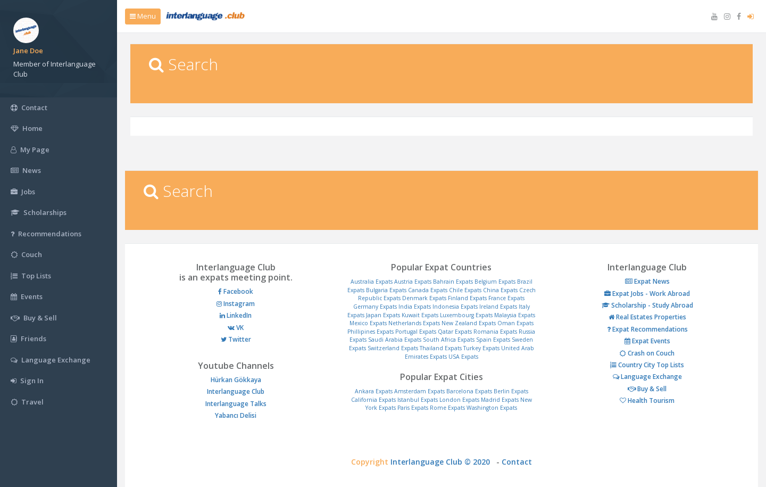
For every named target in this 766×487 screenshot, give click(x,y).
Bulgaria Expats (386, 290)
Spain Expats (493, 339)
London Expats (459, 399)
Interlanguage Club (235, 391)
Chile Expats (465, 290)
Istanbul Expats (417, 399)
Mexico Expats (368, 323)
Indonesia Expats (455, 306)
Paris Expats (412, 407)
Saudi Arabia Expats (394, 339)
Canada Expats (427, 290)
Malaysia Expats (514, 315)
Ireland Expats (498, 306)
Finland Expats (467, 298)
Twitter (236, 339)
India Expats (414, 306)
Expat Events (647, 340)
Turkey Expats (481, 348)
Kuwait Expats (420, 315)
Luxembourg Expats (466, 315)
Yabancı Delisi (235, 415)
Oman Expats (515, 323)
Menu (143, 16)
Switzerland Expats (393, 348)
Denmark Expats (424, 298)
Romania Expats (495, 331)
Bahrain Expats (453, 281)
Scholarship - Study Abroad (647, 305)
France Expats (506, 298)
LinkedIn (236, 315)
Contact (517, 462)
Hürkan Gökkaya (236, 379)
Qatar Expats (455, 331)
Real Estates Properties (647, 316)
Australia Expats (372, 281)
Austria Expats (412, 281)
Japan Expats (383, 315)
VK (236, 327)
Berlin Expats (511, 391)
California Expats (373, 399)
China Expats (500, 290)
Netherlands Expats (414, 323)
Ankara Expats (374, 391)
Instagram (236, 303)
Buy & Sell (647, 388)
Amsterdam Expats (419, 391)
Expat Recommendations (647, 329)
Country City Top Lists (647, 364)
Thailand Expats (441, 348)
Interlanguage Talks (236, 403)
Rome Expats (447, 407)
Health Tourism (647, 400)
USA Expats (463, 356)
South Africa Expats (448, 339)
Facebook (235, 291)
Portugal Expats (415, 331)
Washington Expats (492, 407)
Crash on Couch (647, 353)
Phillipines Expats (370, 331)
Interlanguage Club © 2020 (443, 462)
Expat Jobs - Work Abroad (647, 293)
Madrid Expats (500, 399)
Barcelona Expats (469, 391)
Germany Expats (375, 306)
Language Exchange (647, 376)
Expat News (647, 281)
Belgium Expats (494, 281)
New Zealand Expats (469, 323)
